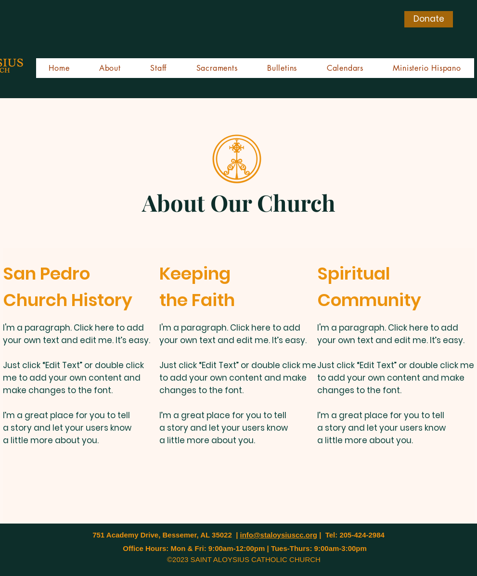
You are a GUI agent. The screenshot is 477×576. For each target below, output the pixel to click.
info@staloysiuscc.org (279, 535)
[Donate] (428, 19)
